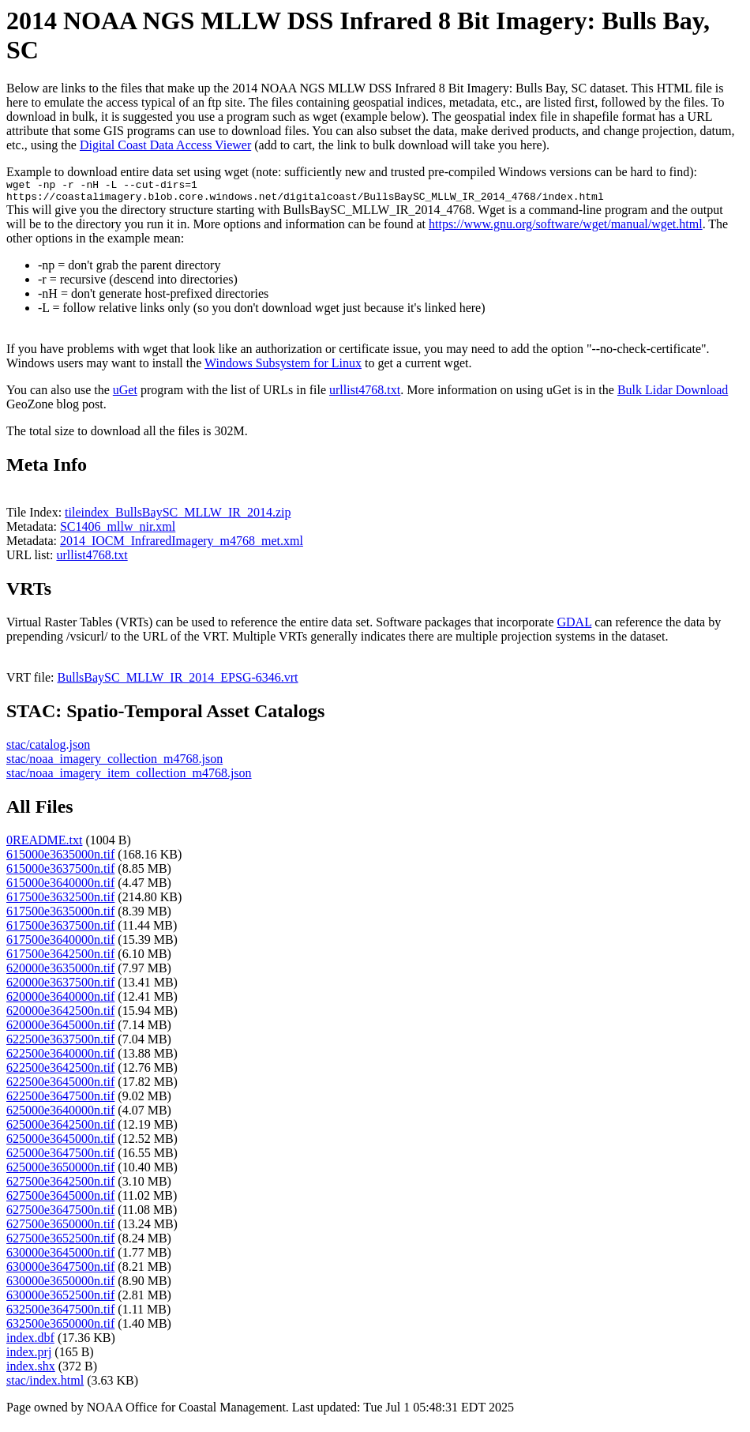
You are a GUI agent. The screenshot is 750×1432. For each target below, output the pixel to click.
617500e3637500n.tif (60, 930)
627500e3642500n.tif (60, 1186)
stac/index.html (45, 1385)
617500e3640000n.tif (60, 944)
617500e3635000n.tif (60, 916)
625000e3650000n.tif (60, 1171)
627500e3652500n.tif (60, 1243)
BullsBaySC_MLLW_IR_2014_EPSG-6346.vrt (178, 682)
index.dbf (30, 1342)
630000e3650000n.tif (60, 1285)
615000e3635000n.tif (60, 859)
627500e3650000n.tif (60, 1228)
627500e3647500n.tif (60, 1214)
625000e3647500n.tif (60, 1157)
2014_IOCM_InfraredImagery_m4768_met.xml (181, 545)
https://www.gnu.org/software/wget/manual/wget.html (566, 228)
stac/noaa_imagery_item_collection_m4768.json (129, 777)
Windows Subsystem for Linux (283, 367)
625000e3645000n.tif (60, 1143)
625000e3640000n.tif (60, 1115)
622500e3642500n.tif (60, 1072)
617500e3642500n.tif (60, 958)
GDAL (574, 626)
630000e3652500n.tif (60, 1299)
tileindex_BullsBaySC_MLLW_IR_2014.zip (178, 517)
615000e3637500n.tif (60, 873)
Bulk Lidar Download (672, 394)
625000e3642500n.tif (60, 1129)
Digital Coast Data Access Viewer (165, 145)
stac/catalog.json (48, 749)
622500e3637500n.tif (60, 1044)
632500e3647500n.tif (60, 1314)
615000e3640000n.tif (60, 887)
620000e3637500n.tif (60, 987)
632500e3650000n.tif (60, 1328)
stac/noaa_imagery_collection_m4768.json (114, 763)
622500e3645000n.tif (60, 1086)
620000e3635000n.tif (60, 972)
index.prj (28, 1356)
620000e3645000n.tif (60, 1029)
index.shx (30, 1371)
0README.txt (44, 844)
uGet (125, 394)
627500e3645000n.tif (60, 1200)
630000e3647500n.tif (60, 1271)
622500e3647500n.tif (60, 1100)
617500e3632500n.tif (60, 901)
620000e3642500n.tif (60, 1015)
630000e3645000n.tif (60, 1257)
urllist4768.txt (364, 394)
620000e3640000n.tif (60, 1001)
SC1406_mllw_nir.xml (117, 531)
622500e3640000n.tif (60, 1058)
